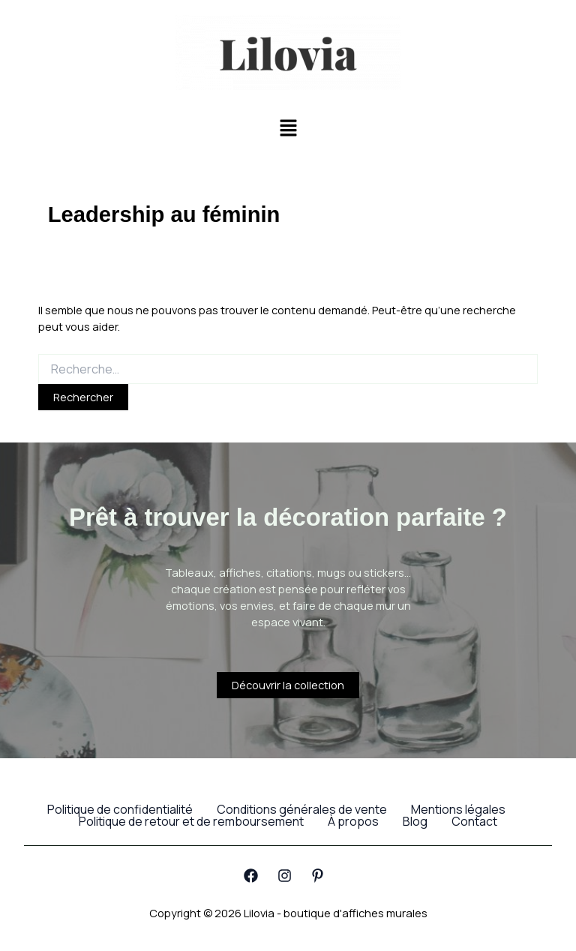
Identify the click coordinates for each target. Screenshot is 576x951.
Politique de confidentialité (120, 809)
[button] (288, 128)
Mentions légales (458, 809)
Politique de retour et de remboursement (191, 821)
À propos (353, 821)
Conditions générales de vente (302, 809)
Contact (474, 821)
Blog (415, 821)
